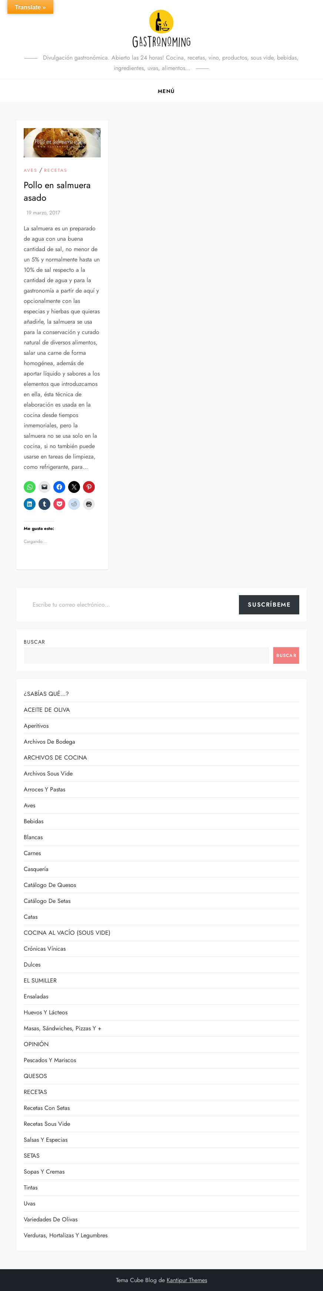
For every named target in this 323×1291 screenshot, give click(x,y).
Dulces (32, 964)
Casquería (36, 869)
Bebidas (33, 821)
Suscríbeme (269, 604)
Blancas (33, 837)
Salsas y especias (45, 1139)
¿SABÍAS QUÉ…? (46, 694)
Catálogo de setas (47, 901)
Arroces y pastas (44, 789)
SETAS (32, 1155)
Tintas (30, 1187)
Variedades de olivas (50, 1219)
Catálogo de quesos (50, 885)
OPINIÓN (36, 1044)
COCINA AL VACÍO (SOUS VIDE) (67, 932)
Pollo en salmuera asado (57, 191)
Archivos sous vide (48, 773)
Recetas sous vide (47, 1124)
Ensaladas (36, 996)
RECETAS (55, 171)
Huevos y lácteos (45, 1012)
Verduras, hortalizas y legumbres (65, 1235)
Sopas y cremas (44, 1171)
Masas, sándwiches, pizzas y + (62, 1028)
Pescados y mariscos (50, 1060)
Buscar (34, 642)
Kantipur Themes (187, 1280)
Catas (30, 917)
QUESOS (35, 1076)
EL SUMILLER (40, 980)
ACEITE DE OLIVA (47, 709)
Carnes (32, 853)
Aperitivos (36, 725)
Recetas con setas (47, 1108)
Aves (30, 171)
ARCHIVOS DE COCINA (55, 757)
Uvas (29, 1203)
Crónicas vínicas (45, 948)
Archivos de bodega (49, 741)
